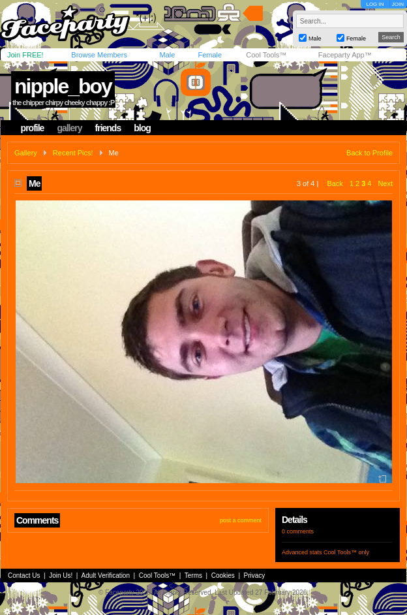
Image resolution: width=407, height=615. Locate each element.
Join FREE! (25, 55)
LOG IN (375, 4)
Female (210, 55)
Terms (193, 575)
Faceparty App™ (345, 55)
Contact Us (24, 575)
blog (142, 128)
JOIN (398, 4)
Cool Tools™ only (346, 552)
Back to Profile (369, 153)
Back (334, 183)
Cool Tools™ (266, 55)
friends (108, 128)
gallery (69, 128)
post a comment (241, 520)
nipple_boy (63, 86)
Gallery (25, 153)
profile (32, 128)
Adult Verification (105, 575)
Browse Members (99, 55)
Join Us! (60, 575)
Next (385, 183)
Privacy (254, 575)
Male (167, 55)
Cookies (223, 575)
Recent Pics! (73, 153)
